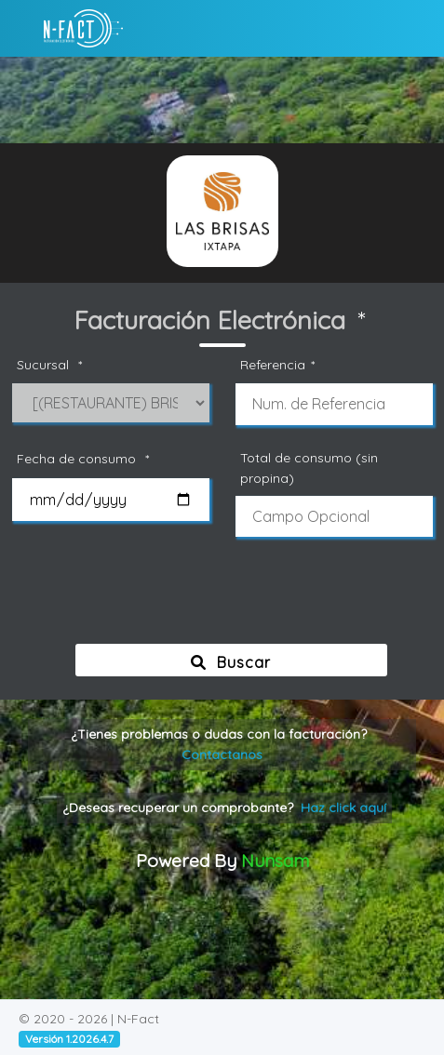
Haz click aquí (343, 807)
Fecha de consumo (86, 459)
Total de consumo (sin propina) (309, 467)
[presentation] (226, 598)
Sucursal (52, 365)
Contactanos (222, 754)
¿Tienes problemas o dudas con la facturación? (222, 744)
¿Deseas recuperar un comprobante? (224, 807)
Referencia (280, 365)
